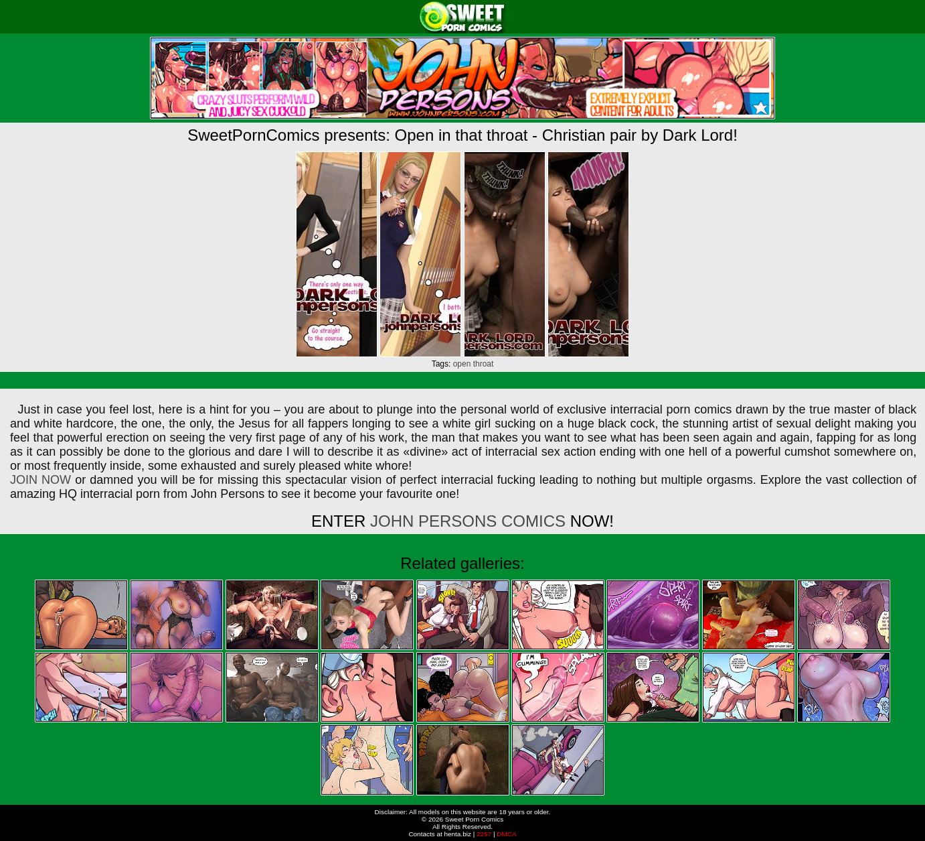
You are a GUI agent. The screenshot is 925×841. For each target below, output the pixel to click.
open (462, 364)
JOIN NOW (40, 480)
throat (483, 364)
